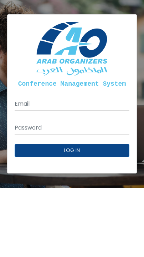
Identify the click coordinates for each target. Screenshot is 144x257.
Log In (72, 150)
